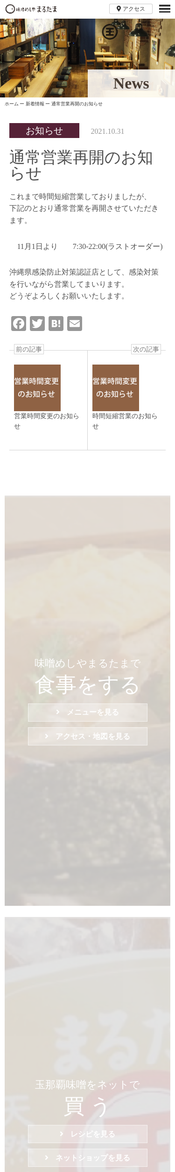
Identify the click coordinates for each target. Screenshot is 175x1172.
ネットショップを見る (88, 1158)
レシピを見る (88, 1134)
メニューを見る (87, 712)
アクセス (131, 9)
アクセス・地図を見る (88, 736)
